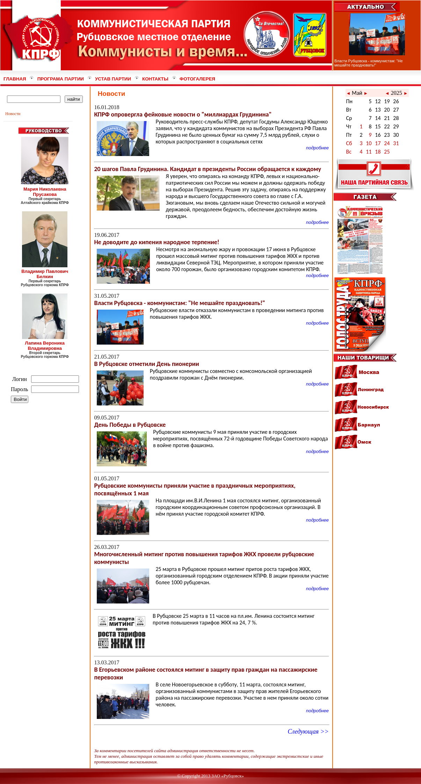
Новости (13, 113)
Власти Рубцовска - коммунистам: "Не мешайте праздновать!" (368, 63)
